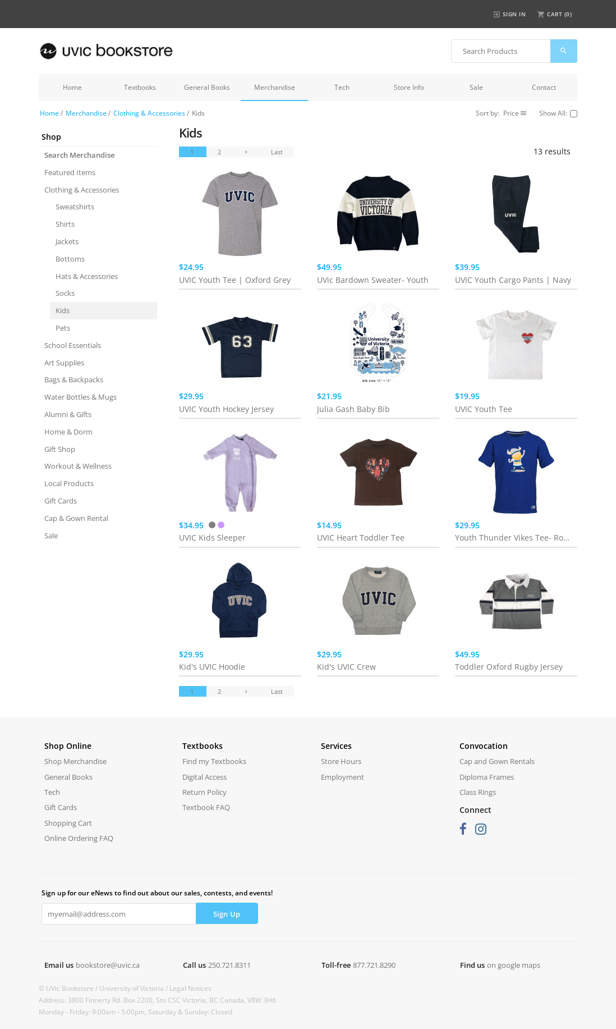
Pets (63, 328)
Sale (476, 87)
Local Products (69, 483)
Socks (65, 293)
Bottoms (70, 259)
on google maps (513, 965)
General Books (207, 87)
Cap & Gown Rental (76, 518)
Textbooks (140, 87)
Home (72, 87)
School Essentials (72, 345)
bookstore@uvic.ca (108, 965)
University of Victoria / (134, 988)
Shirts (65, 224)
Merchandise (274, 87)
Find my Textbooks (214, 761)
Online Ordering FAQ (78, 838)
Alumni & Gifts (67, 414)
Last (277, 152)
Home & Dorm (68, 432)
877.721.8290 (374, 965)
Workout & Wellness (78, 466)
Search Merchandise (79, 155)
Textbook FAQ (206, 807)
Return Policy (204, 792)
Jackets (67, 241)
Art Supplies (64, 363)
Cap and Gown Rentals (497, 761)
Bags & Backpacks (73, 379)
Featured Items (69, 172)
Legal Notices (190, 988)
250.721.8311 (229, 965)
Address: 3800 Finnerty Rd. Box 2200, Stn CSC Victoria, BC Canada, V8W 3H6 (157, 1000)
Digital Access (204, 777)
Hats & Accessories (87, 276)
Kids (63, 310)
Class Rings (477, 792)
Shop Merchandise (75, 761)
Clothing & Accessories (149, 113)
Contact (544, 87)
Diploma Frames (486, 777)
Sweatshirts (75, 207)
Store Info (409, 87)
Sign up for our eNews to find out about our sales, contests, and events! (157, 893)
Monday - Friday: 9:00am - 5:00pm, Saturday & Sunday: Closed (135, 1012)
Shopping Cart (68, 823)
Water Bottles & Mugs (80, 397)
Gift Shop (59, 449)
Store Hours (341, 761)
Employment (342, 777)
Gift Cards (60, 501)
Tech (342, 87)
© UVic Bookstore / (69, 988)
